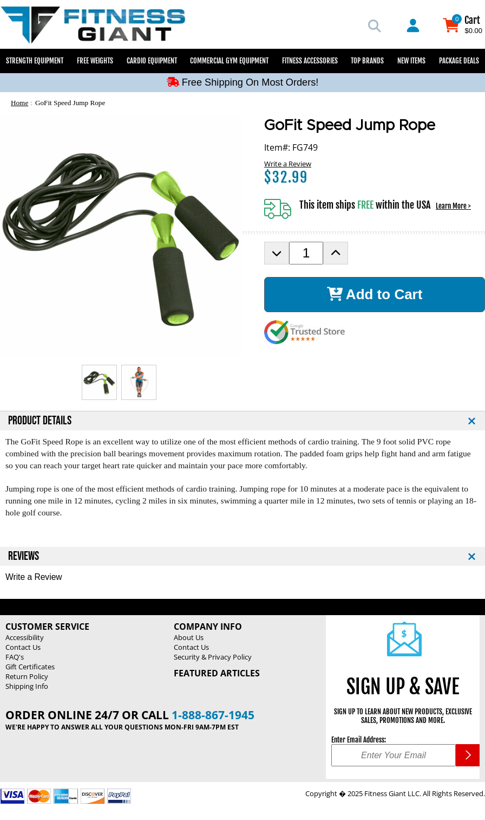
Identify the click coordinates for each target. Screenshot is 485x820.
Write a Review (287, 164)
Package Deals (459, 60)
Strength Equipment (34, 60)
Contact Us (23, 647)
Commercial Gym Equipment (229, 60)
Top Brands (367, 60)
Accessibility (24, 637)
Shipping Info (26, 686)
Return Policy (26, 676)
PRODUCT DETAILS (39, 421)
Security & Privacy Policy (213, 657)
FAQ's (14, 657)
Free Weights (95, 60)
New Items (411, 60)
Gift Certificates (30, 667)
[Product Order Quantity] (306, 253)
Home (19, 103)
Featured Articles (217, 673)
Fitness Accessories (310, 60)
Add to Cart (375, 294)
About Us (189, 637)
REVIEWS (23, 556)
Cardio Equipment (152, 60)
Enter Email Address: (358, 739)
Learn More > (453, 206)
